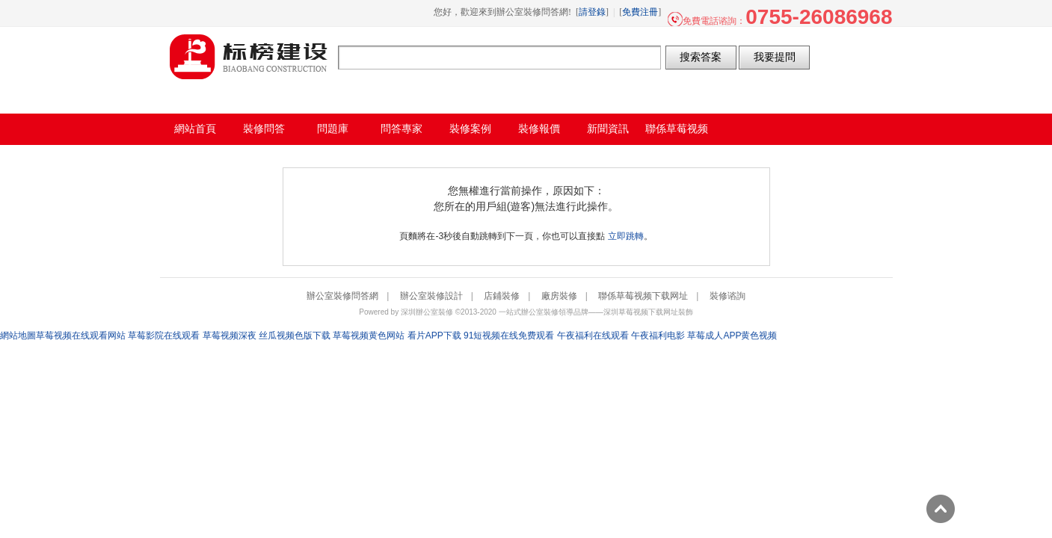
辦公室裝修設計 (431, 296)
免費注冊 (640, 12)
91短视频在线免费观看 (509, 335)
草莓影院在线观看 (164, 335)
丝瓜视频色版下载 (294, 335)
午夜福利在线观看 (593, 335)
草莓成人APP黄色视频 (732, 335)
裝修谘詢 (727, 296)
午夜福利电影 (658, 335)
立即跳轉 (626, 236)
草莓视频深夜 (229, 335)
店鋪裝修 (502, 296)
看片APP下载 (434, 335)
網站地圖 (18, 335)
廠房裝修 (559, 296)
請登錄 (592, 12)
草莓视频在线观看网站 (81, 335)
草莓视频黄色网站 (369, 335)
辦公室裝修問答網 (249, 56)
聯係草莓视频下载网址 (643, 296)
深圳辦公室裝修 (427, 312)
